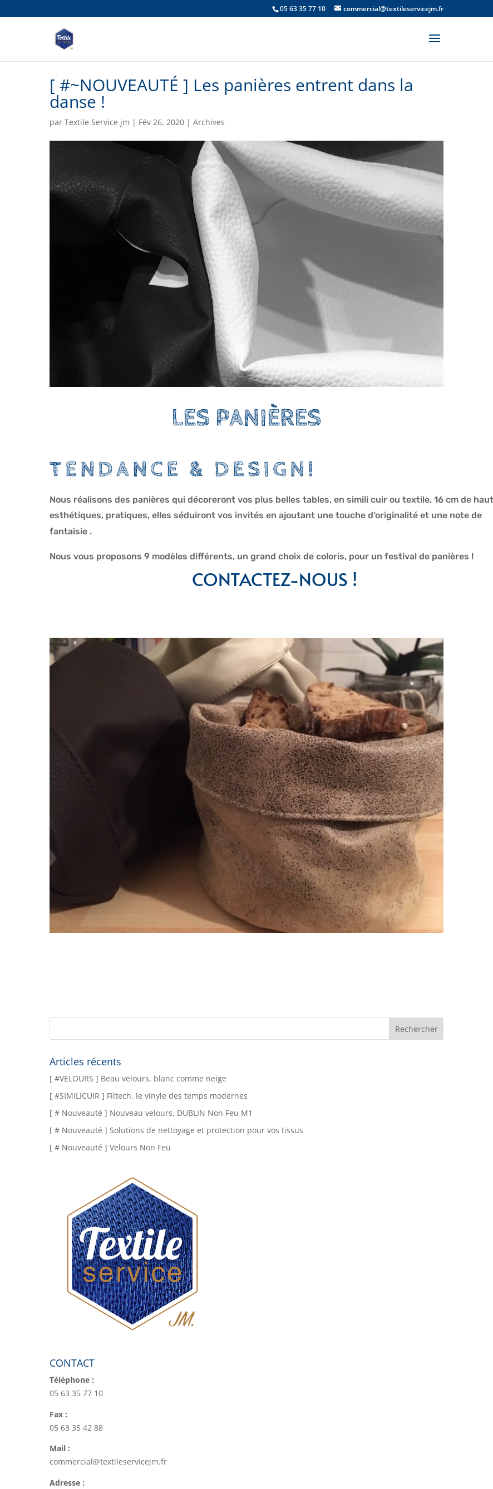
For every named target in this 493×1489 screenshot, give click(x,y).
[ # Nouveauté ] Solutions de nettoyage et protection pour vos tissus (176, 1130)
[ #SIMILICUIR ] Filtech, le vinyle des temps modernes (149, 1095)
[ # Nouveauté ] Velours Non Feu (110, 1147)
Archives (209, 122)
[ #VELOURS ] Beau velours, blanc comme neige (138, 1078)
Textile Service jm (97, 122)
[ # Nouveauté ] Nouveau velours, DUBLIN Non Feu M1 (151, 1113)
